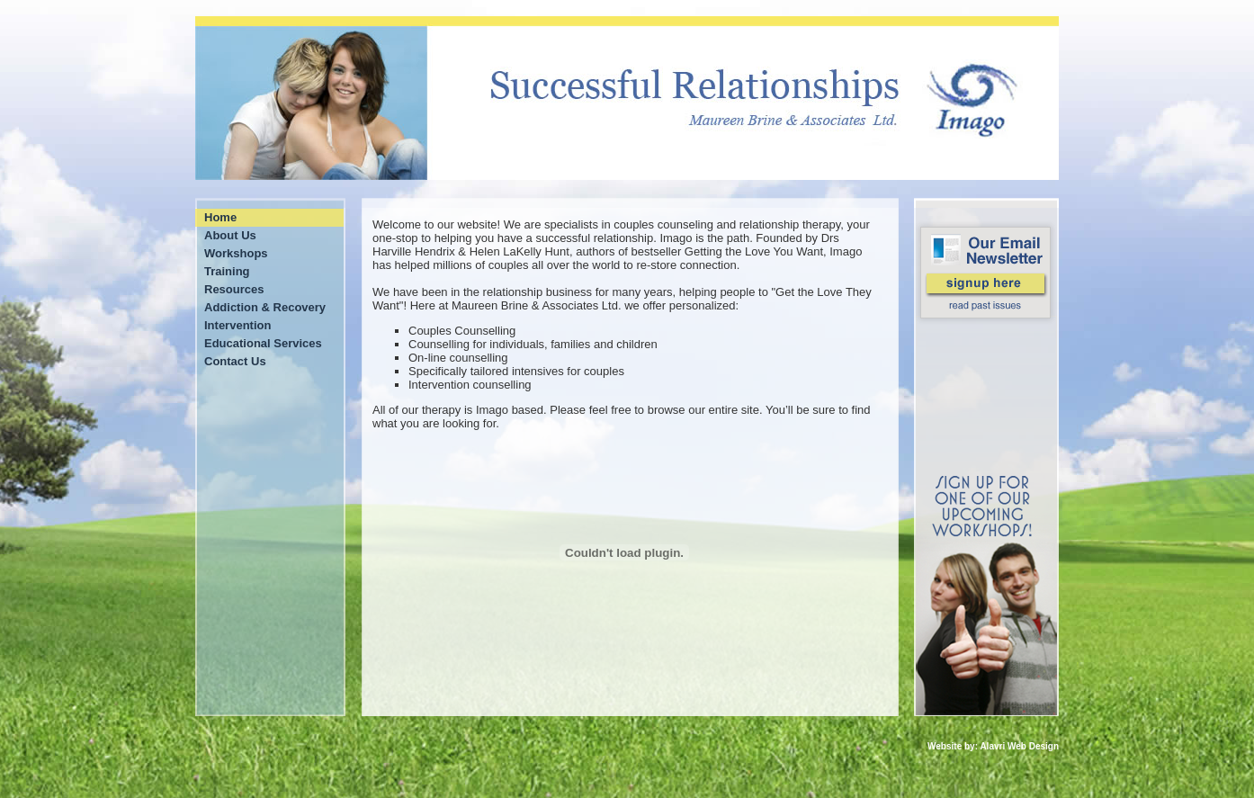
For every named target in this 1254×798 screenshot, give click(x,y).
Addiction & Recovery (265, 307)
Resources (234, 289)
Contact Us (235, 361)
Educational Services (263, 343)
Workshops (236, 253)
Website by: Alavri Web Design (993, 746)
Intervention (237, 325)
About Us (230, 235)
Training (227, 271)
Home (220, 217)
